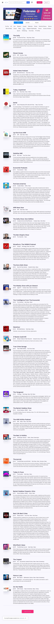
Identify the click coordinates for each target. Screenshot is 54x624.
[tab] (7, 26)
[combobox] (18, 2)
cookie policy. (22, 618)
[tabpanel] (27, 320)
